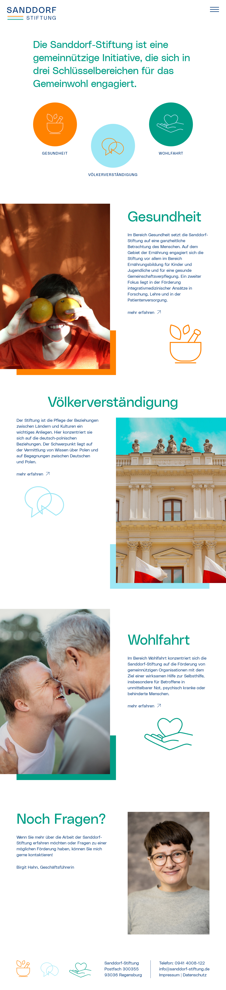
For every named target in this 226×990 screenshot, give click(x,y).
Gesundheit (165, 217)
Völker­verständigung (113, 402)
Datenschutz (195, 975)
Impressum (169, 975)
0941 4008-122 (190, 963)
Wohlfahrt (159, 640)
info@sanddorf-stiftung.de (184, 969)
